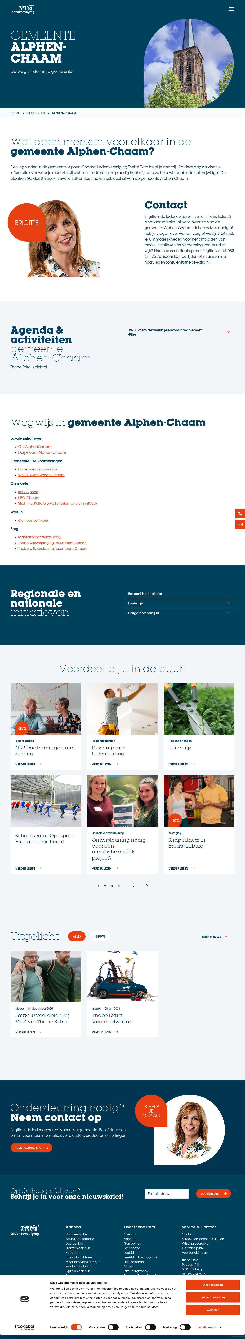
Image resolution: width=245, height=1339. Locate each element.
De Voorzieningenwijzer (37, 469)
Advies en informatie (80, 1239)
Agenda (129, 1239)
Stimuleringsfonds (136, 1271)
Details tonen (207, 1331)
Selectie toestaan (213, 1301)
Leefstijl (129, 1252)
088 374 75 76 (196, 1274)
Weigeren (213, 1313)
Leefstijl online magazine (141, 1257)
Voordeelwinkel (76, 1234)
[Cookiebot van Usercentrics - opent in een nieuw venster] (25, 1331)
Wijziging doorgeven (196, 1243)
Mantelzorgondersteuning (39, 536)
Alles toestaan (213, 1288)
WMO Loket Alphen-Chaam (41, 474)
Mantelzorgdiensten (79, 1266)
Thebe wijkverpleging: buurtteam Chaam (52, 548)
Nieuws (129, 1266)
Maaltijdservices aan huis (83, 1262)
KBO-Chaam (28, 497)
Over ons (130, 1234)
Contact (188, 1234)
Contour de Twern (33, 520)
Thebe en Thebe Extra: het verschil (147, 1275)
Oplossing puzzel (193, 1248)
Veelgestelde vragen (196, 1252)
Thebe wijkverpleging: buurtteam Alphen (52, 542)
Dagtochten (74, 1243)
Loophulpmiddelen (79, 1257)
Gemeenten (132, 1243)
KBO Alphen (28, 491)
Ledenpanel (132, 1248)
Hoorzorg (72, 1252)
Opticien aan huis (78, 1271)
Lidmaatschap (134, 1262)
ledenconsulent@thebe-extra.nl (204, 1278)
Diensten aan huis (78, 1248)
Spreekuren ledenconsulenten (203, 1239)
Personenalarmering (80, 1275)
